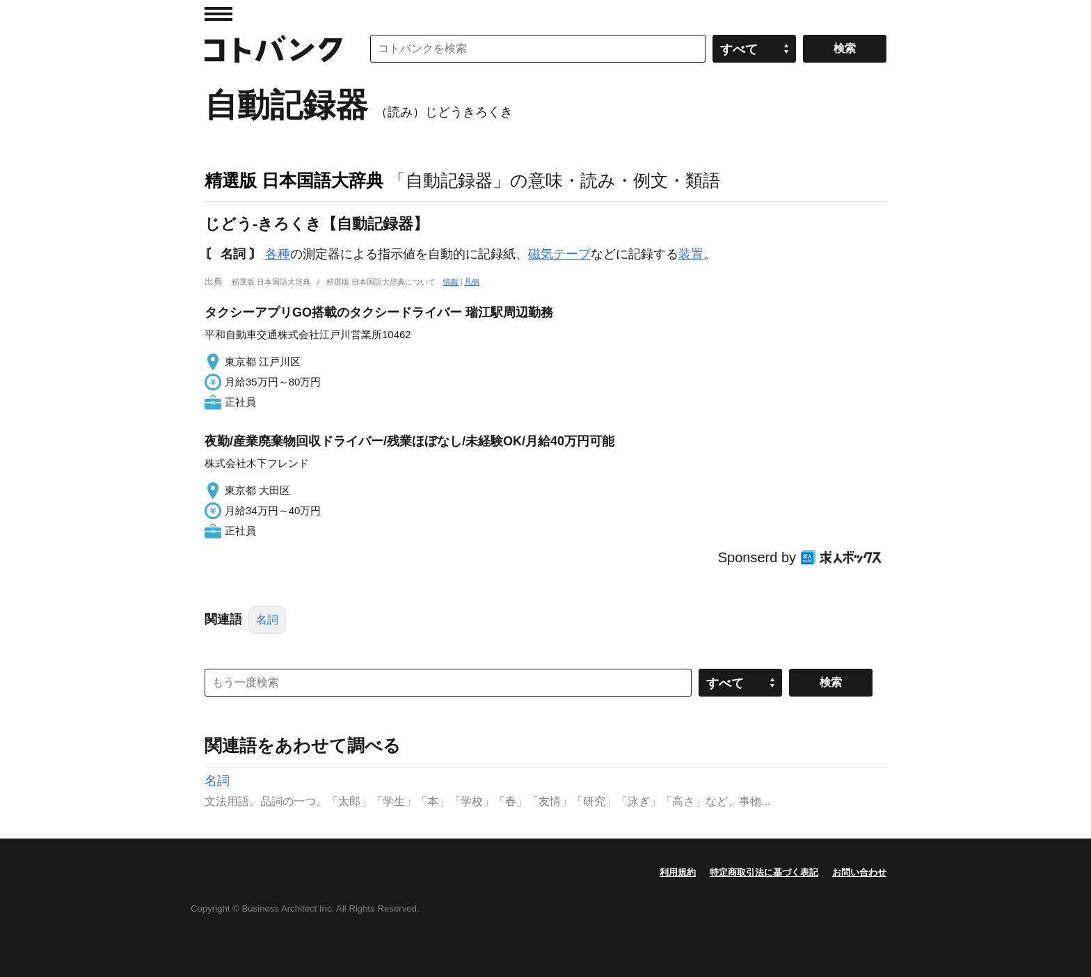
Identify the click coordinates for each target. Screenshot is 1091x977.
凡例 (471, 282)
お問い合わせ (859, 872)
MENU (218, 14)
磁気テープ (559, 254)
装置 (690, 254)
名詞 (267, 620)
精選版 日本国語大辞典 (294, 180)
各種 (277, 254)
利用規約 (678, 872)
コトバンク (273, 49)
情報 (451, 282)
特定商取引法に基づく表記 (764, 872)
